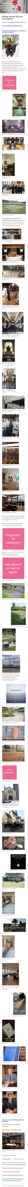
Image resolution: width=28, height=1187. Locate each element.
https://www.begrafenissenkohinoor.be (12, 1175)
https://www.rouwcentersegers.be (11, 1171)
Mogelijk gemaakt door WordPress (16, 1185)
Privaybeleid (5, 1185)
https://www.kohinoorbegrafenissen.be (12, 1168)
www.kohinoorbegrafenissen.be (13, 25)
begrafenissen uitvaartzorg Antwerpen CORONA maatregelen (10, 6)
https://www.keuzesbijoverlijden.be (15, 1164)
